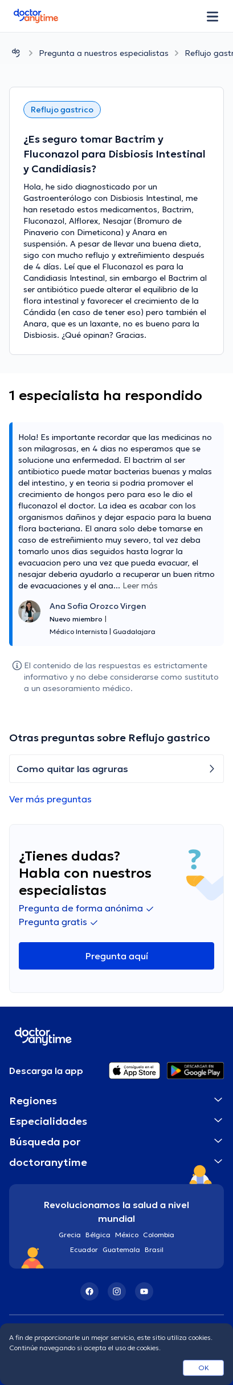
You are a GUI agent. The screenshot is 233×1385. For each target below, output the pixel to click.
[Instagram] (117, 1291)
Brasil (154, 1249)
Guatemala (121, 1249)
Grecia (70, 1234)
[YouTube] (144, 1291)
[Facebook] (89, 1291)
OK (203, 1367)
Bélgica (98, 1234)
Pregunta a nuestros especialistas (104, 53)
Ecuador (84, 1249)
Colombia (158, 1234)
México (126, 1234)
